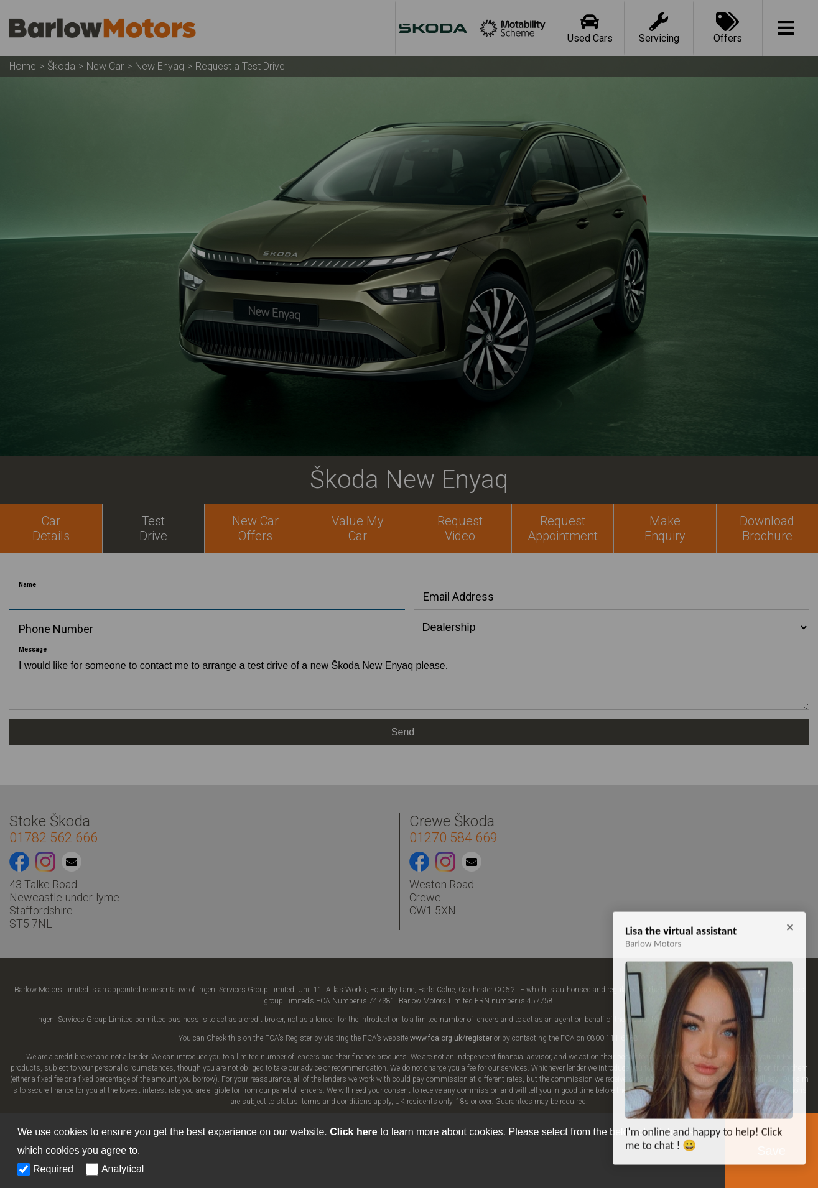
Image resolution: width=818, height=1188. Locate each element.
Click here (353, 1131)
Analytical (122, 1169)
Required (53, 1169)
